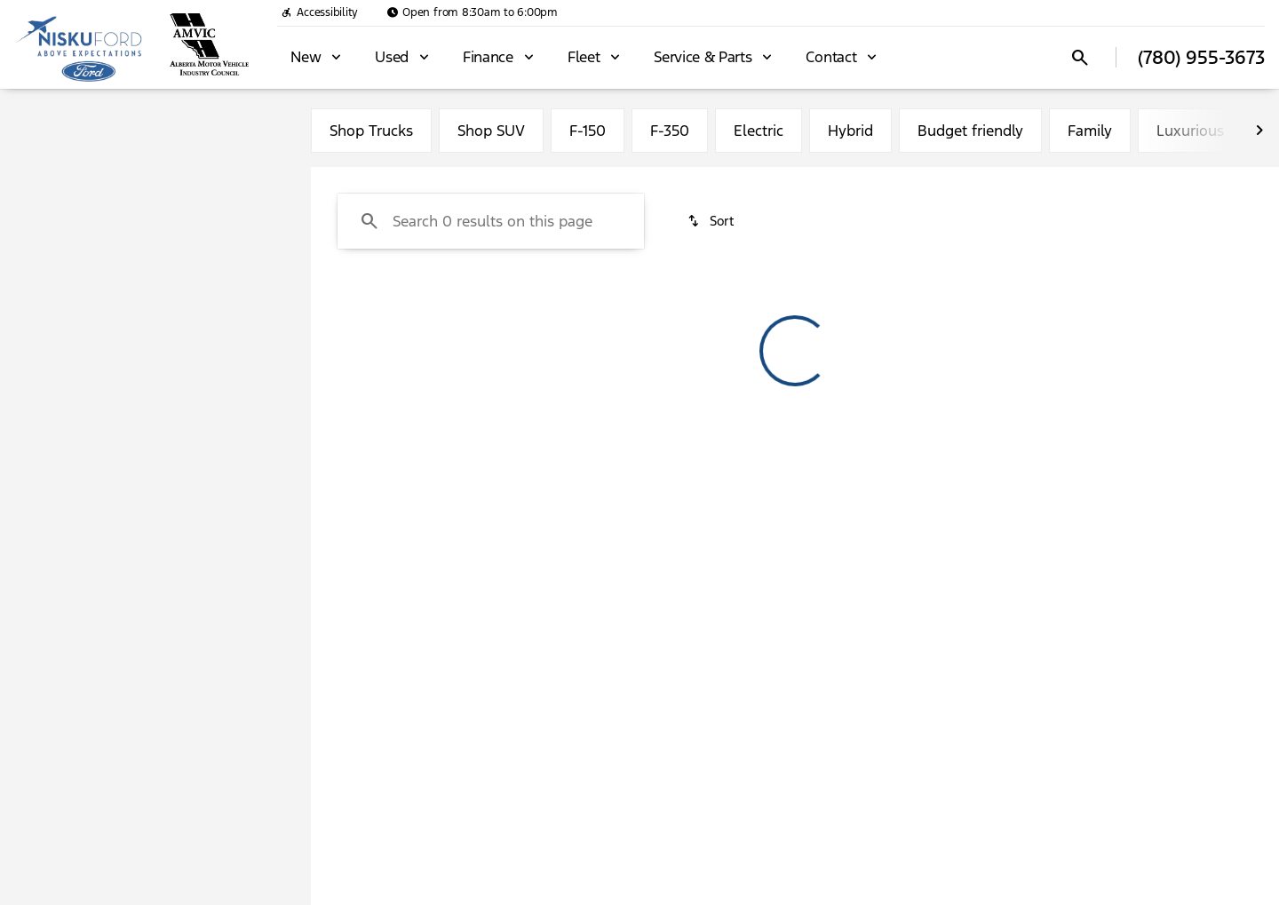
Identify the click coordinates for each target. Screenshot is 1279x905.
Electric (758, 133)
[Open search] (1080, 58)
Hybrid (850, 133)
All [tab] (155, 132)
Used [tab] (250, 132)
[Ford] (41, 220)
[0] (56, 424)
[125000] (242, 424)
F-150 (587, 133)
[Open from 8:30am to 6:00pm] (472, 12)
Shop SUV (491, 133)
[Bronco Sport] (119, 220)
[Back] (252, 184)
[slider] (43, 333)
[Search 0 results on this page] (490, 224)
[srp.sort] (712, 224)
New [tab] (60, 132)
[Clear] (239, 545)
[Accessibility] (319, 12)
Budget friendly (970, 133)
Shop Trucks (371, 133)
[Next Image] (1259, 133)
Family (1090, 133)
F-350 (669, 133)
